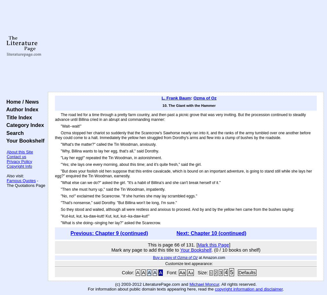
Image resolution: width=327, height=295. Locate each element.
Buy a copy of (175, 257)
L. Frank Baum (176, 98)
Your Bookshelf (24, 141)
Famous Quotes (21, 180)
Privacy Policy (19, 161)
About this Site (20, 152)
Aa (182, 272)
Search (14, 133)
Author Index (21, 109)
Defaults (247, 272)
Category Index (24, 125)
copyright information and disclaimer (249, 289)
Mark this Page (213, 244)
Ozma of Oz (205, 98)
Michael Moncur (204, 284)
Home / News (21, 102)
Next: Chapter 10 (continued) (212, 233)
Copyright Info (19, 166)
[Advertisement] (186, 46)
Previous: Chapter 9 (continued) (109, 233)
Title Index (18, 117)
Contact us (16, 156)
